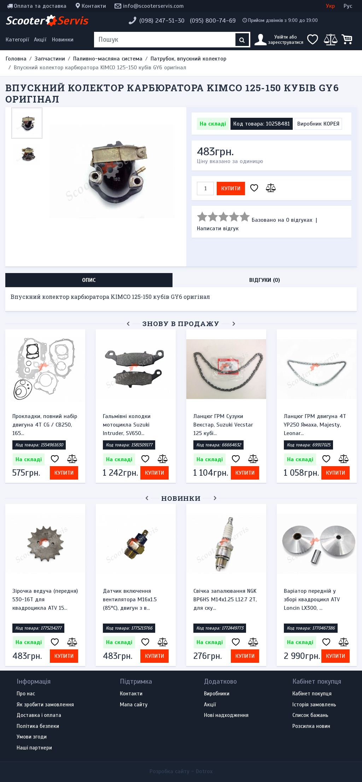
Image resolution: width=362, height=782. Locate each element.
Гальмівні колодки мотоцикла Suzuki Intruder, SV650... (127, 425)
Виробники (216, 694)
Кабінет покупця (312, 694)
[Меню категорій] (18, 40)
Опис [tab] (89, 280)
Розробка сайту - (181, 771)
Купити (230, 188)
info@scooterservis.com (153, 6)
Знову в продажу (181, 323)
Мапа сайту (133, 705)
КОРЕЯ (331, 123)
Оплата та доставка (40, 6)
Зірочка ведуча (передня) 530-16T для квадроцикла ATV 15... (45, 599)
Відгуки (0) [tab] (264, 280)
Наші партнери (34, 748)
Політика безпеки (38, 726)
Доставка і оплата (39, 715)
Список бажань (310, 715)
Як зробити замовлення (45, 705)
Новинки (63, 39)
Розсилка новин (311, 726)
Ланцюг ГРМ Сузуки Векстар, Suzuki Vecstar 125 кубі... (223, 425)
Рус (348, 6)
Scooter (46, 20)
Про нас (26, 694)
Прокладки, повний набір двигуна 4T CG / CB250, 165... (44, 425)
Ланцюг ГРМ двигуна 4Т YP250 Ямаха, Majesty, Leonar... (315, 425)
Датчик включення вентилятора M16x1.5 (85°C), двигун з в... (130, 599)
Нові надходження (226, 715)
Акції (40, 39)
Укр (330, 6)
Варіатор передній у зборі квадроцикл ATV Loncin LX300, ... (312, 599)
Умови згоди (32, 737)
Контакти (94, 6)
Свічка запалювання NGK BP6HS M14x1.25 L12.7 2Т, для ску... (225, 599)
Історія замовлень (314, 705)
